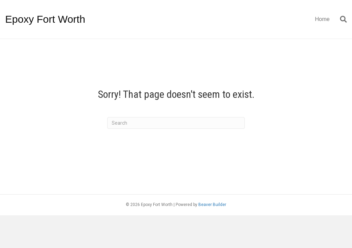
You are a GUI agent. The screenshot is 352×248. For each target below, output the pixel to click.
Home (322, 19)
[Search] (341, 19)
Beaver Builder (212, 204)
